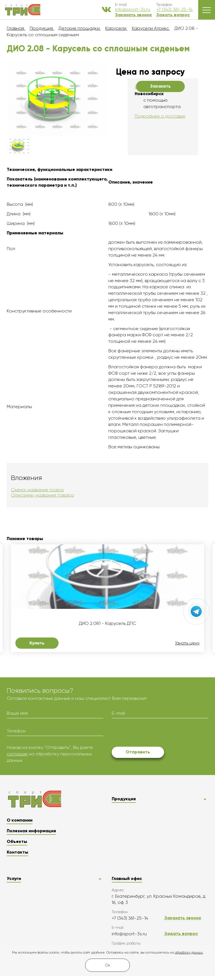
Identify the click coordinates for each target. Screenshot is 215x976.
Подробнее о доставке (160, 116)
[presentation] (154, 733)
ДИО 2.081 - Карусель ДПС (107, 623)
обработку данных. (189, 952)
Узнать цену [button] (187, 643)
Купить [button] (37, 643)
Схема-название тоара (37, 489)
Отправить (138, 752)
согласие (17, 753)
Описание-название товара (42, 495)
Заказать (160, 86)
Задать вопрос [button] (173, 14)
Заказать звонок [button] (133, 14)
